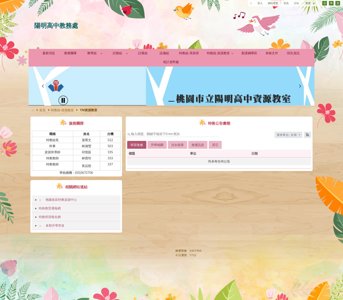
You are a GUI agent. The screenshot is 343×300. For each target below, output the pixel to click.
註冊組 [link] (143, 53)
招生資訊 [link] (293, 53)
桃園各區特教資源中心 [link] (61, 199)
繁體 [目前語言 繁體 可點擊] (310, 3)
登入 (260, 3)
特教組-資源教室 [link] (218, 53)
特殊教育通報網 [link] (50, 208)
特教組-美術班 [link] (189, 53)
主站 (296, 3)
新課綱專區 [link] (249, 53)
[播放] (63, 100)
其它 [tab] (215, 145)
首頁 (286, 3)
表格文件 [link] (272, 53)
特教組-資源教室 (62, 110)
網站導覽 (273, 3)
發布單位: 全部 (287, 135)
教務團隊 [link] (70, 53)
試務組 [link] (117, 53)
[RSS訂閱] (307, 135)
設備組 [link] (164, 53)
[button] (102, 53)
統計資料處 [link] (171, 62)
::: (251, 3)
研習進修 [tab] (137, 145)
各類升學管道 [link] (55, 225)
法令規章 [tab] (177, 145)
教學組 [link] (92, 53)
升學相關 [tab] (157, 145)
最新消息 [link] (48, 53)
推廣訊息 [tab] (198, 145)
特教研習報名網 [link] (50, 217)
